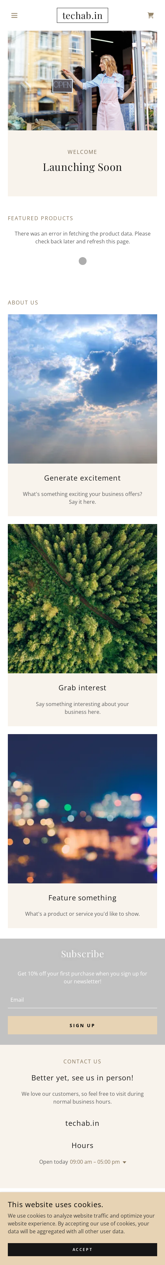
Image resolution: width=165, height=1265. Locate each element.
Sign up (82, 1025)
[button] (19, 15)
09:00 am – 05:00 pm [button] (95, 1161)
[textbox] (82, 999)
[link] (82, 15)
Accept (82, 1258)
